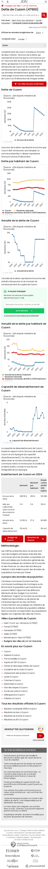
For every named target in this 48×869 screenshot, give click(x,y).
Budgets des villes (13, 6)
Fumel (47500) (11, 627)
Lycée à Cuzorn (11, 677)
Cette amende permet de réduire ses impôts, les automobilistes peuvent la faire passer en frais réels (23, 766)
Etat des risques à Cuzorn (16, 687)
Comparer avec (8, 39)
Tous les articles (35, 835)
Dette (5, 45)
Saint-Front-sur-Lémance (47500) (20, 623)
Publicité (41, 830)
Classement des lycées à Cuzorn (19, 673)
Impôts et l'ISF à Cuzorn (15, 662)
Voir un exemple (38, 740)
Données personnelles (33, 833)
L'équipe (23, 830)
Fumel (38, 20)
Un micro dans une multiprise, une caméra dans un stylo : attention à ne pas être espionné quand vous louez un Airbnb (24, 809)
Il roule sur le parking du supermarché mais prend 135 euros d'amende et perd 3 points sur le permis (23, 784)
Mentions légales (23, 837)
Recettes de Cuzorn (36, 539)
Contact (10, 833)
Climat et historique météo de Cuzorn (21, 666)
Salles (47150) (10, 634)
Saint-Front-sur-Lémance (23, 20)
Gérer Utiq (24, 835)
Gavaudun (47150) (12, 630)
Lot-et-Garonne (30, 6)
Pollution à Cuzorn (12, 698)
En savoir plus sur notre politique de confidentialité (21, 315)
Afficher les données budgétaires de (17, 32)
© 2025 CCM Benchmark (24, 839)
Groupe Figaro (36, 837)
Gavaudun (5, 23)
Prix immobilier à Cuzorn (15, 659)
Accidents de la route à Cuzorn (18, 669)
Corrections (11, 837)
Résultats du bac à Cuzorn (16, 712)
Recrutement (19, 833)
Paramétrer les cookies (11, 835)
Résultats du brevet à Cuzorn (17, 716)
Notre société (32, 830)
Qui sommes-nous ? (11, 830)
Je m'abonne (22, 311)
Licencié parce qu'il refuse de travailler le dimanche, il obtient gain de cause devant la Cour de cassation (22, 758)
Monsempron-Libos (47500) (17, 637)
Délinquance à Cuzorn (14, 695)
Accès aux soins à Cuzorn (16, 691)
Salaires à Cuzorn (12, 655)
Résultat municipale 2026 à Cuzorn (20, 709)
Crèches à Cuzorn (12, 680)
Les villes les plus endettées (31, 84)
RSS (43, 835)
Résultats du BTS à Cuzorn (16, 720)
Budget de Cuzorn (11, 539)
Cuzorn (7, 651)
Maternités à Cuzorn (13, 684)
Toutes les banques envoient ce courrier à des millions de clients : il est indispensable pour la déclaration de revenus (23, 800)
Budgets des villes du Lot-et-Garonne (22, 641)
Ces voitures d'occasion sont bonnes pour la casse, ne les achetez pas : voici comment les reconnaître (23, 792)
